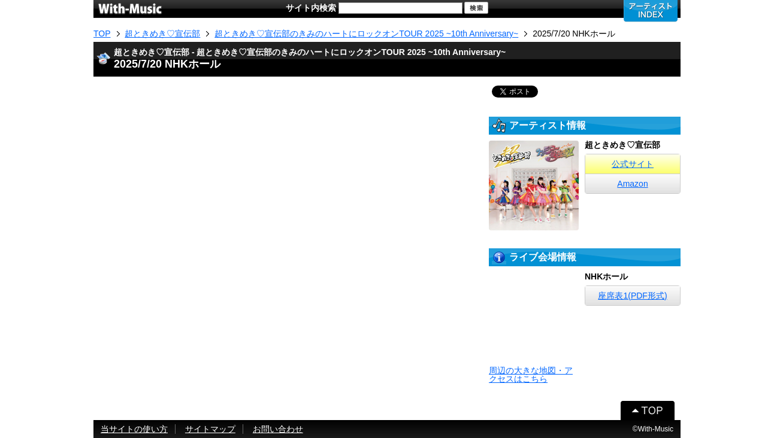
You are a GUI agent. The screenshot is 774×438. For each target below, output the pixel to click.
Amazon (632, 183)
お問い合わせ (278, 429)
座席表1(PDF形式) (632, 295)
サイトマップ (210, 429)
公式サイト (633, 164)
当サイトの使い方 (134, 429)
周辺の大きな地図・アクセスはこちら (531, 375)
